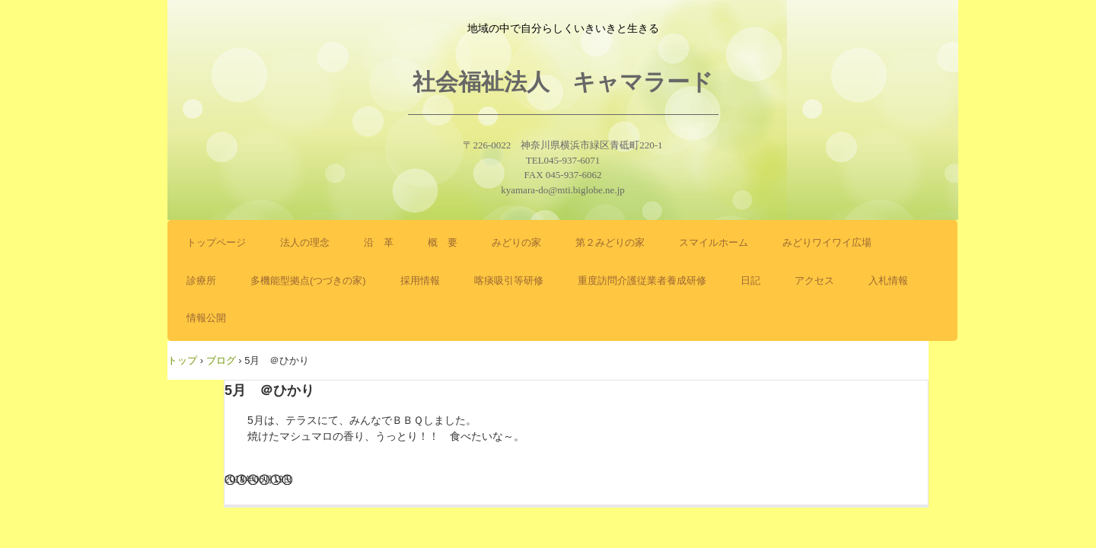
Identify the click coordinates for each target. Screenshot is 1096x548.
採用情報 (420, 280)
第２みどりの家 (610, 242)
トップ (182, 360)
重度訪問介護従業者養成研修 (642, 280)
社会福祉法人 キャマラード (563, 81)
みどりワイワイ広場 (826, 242)
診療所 (201, 280)
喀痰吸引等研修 (508, 280)
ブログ (221, 360)
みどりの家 (516, 242)
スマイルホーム (713, 242)
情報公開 (206, 317)
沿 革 (378, 242)
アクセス (814, 280)
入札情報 (888, 280)
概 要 (442, 242)
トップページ (216, 242)
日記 (750, 280)
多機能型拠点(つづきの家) (308, 280)
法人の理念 (305, 242)
